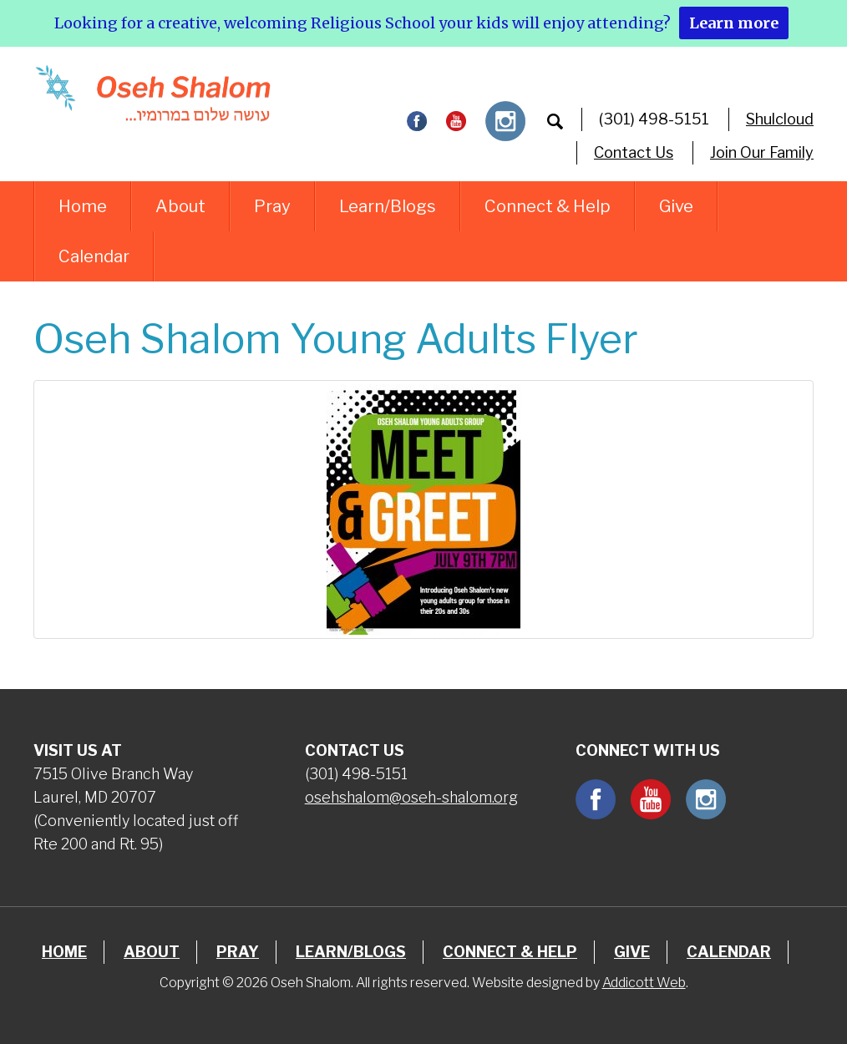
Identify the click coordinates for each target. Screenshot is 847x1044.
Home (82, 206)
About (180, 206)
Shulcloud (780, 119)
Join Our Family (762, 152)
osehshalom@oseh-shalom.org (411, 797)
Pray (272, 206)
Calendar (93, 256)
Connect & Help (547, 206)
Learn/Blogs (387, 206)
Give (676, 206)
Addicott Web (644, 983)
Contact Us (633, 152)
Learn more (734, 23)
